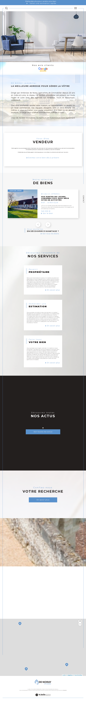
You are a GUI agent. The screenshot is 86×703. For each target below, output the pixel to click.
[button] (48, 224)
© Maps (69, 675)
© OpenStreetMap (78, 675)
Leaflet (64, 675)
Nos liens (51, 690)
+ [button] (80, 621)
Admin (46, 690)
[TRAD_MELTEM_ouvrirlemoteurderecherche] (6, 8)
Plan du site (31, 690)
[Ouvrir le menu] (75, 8)
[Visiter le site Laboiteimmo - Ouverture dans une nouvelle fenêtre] (43, 697)
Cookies (65, 690)
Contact (83, 199)
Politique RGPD (58, 690)
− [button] (80, 624)
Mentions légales (39, 690)
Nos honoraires (23, 690)
